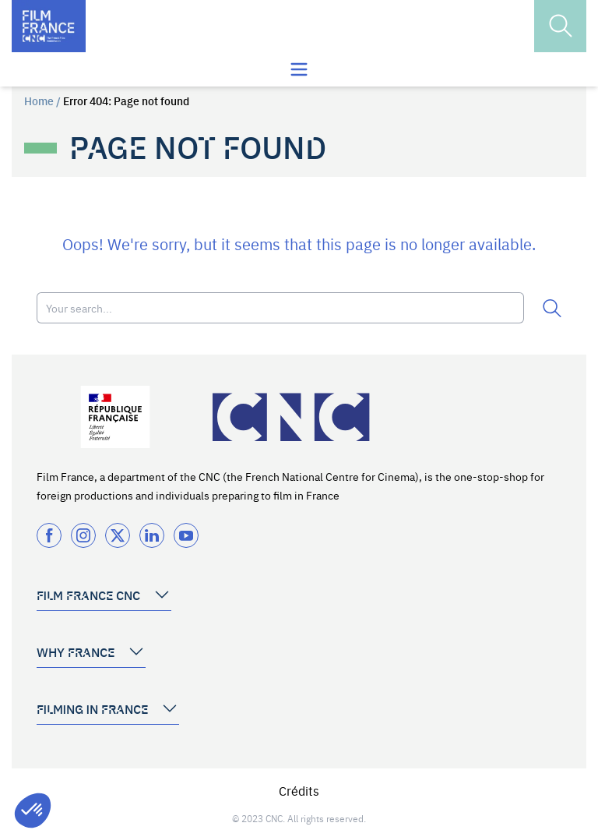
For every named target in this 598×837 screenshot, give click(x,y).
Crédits (299, 790)
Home (39, 100)
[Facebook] (49, 535)
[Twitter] (117, 535)
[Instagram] (83, 535)
